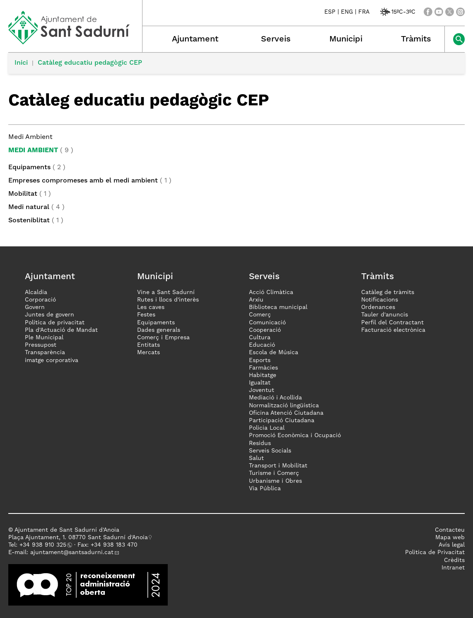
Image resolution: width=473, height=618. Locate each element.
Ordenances (378, 307)
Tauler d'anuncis (384, 315)
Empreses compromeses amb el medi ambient (83, 181)
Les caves (150, 307)
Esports (259, 360)
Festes (146, 315)
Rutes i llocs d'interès (168, 300)
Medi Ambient (33, 150)
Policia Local (267, 428)
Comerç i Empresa (163, 338)
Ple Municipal (44, 338)
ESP (329, 12)
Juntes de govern (49, 315)
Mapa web (450, 537)
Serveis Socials (270, 451)
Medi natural (28, 207)
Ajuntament (195, 39)
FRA (363, 12)
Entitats (148, 345)
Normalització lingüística (284, 406)
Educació (262, 345)
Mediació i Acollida (275, 398)
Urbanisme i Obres (275, 481)
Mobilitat (22, 194)
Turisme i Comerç (274, 473)
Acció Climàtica (271, 292)
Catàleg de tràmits (387, 292)
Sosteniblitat (29, 220)
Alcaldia (36, 292)
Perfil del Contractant (392, 323)
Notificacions (379, 300)
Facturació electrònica (393, 330)
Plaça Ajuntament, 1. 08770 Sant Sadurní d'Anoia (78, 537)
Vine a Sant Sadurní (166, 292)
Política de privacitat (54, 323)
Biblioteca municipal (278, 307)
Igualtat (259, 383)
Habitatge (262, 375)
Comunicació (267, 323)
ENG (347, 12)
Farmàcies (263, 368)
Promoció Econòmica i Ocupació (295, 435)
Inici (21, 63)
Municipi (345, 39)
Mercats (148, 352)
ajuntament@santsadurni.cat (71, 552)
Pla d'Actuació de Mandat (61, 330)
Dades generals (158, 330)
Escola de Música (273, 352)
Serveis (276, 39)
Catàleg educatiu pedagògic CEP (90, 63)
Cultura (259, 338)
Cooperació (265, 330)
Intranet (453, 568)
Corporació (40, 300)
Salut (256, 458)
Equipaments (29, 167)
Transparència (45, 352)
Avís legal (452, 545)
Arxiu (256, 300)
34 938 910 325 (44, 545)
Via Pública (265, 488)
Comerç (260, 315)
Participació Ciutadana (281, 420)
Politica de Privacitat (435, 552)
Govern (35, 307)
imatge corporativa (51, 360)
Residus (260, 443)
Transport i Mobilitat (278, 466)
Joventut (261, 390)
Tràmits (416, 39)
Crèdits (454, 560)
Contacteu (450, 530)
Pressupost (40, 345)
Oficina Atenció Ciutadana (286, 413)
